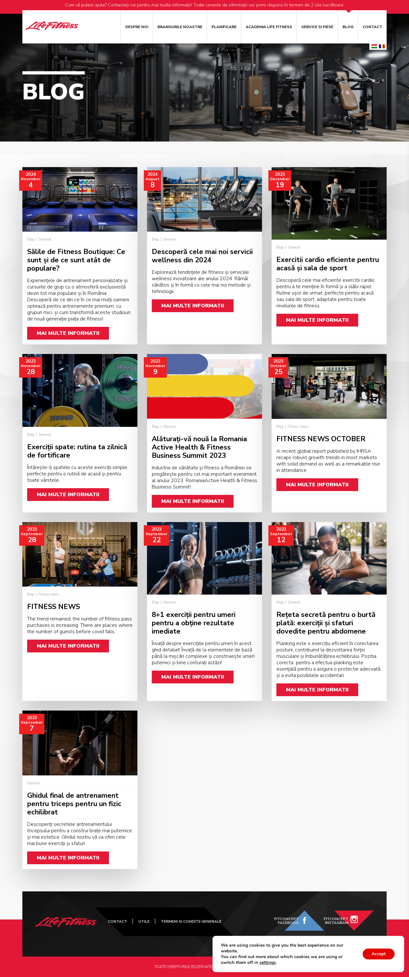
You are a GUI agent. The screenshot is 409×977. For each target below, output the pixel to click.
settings (267, 962)
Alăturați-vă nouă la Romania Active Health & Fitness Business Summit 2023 (199, 447)
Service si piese (317, 26)
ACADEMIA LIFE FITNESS (269, 26)
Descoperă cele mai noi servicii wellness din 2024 (202, 256)
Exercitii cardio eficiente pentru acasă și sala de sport (327, 264)
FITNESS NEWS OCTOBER (320, 439)
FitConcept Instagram (336, 920)
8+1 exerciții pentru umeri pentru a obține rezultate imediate (193, 623)
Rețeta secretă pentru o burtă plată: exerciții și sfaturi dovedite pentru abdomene (325, 623)
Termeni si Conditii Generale (191, 921)
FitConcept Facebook (286, 920)
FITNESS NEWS (53, 607)
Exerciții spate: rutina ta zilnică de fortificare (77, 451)
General (44, 239)
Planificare (224, 26)
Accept (378, 954)
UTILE (144, 921)
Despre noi (136, 26)
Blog (348, 26)
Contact (372, 26)
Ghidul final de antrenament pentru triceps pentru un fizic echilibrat (74, 804)
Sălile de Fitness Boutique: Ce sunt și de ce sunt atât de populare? (76, 260)
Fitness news (298, 426)
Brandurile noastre (180, 26)
